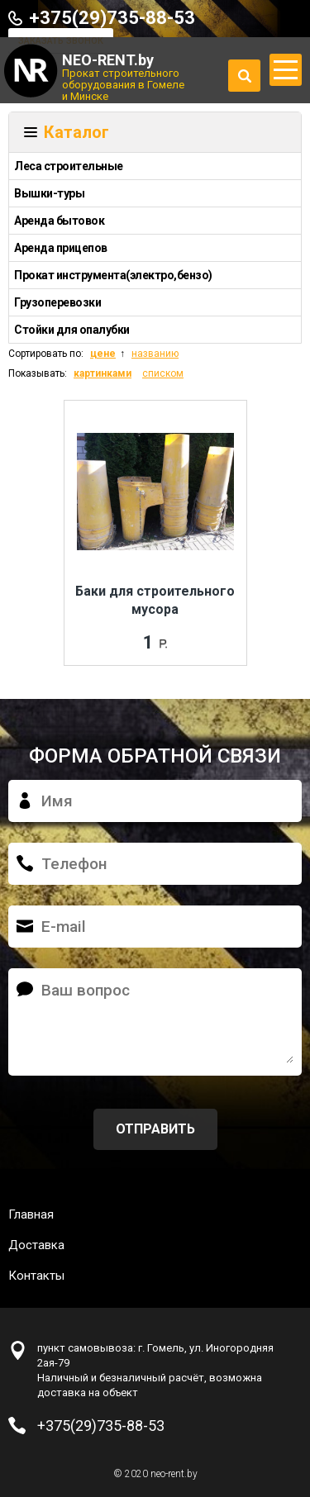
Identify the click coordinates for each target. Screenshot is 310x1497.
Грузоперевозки (57, 302)
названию (155, 353)
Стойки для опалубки (72, 329)
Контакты (36, 1275)
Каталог (76, 132)
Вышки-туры (49, 193)
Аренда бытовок (59, 220)
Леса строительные (68, 166)
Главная (31, 1214)
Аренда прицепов (60, 247)
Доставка (36, 1245)
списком (163, 373)
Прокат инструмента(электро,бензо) (113, 275)
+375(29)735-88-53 (112, 17)
